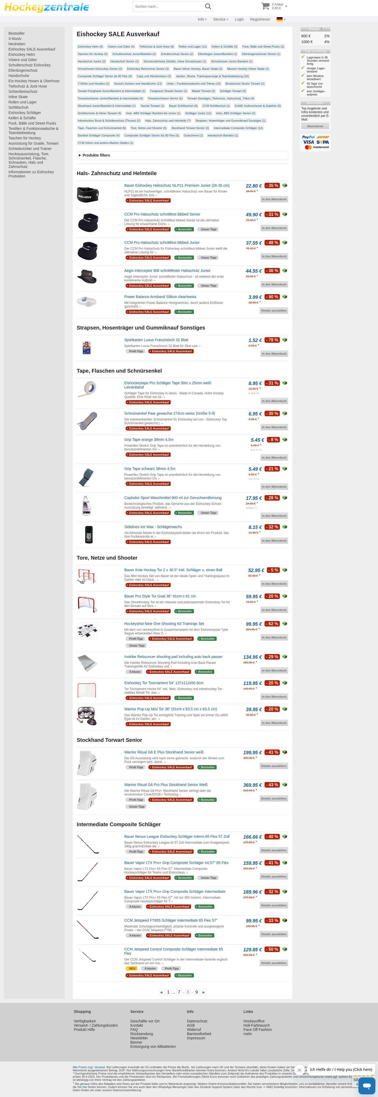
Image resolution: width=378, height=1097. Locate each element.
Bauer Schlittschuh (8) (183, 105)
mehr (248, 1034)
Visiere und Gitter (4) (121, 46)
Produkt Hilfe (84, 1029)
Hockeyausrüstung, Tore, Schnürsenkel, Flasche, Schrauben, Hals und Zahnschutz (28, 160)
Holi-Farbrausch (257, 1025)
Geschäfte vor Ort (145, 1021)
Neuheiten (16, 44)
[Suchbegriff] (168, 6)
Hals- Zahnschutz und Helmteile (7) (168, 120)
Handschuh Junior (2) (92, 61)
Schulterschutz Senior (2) (177, 54)
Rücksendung (141, 1034)
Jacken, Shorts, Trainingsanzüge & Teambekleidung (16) (212, 76)
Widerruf (194, 1029)
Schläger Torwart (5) (233, 91)
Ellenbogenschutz (23, 70)
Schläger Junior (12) (198, 113)
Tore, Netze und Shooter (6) (149, 128)
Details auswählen (273, 310)
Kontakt (136, 1025)
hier (85, 1087)
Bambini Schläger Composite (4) (99, 135)
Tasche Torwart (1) (152, 105)
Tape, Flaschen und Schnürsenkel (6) (102, 128)
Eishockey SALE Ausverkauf (31, 49)
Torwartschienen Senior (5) (165, 98)
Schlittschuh (18, 107)
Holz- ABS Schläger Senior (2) (235, 113)
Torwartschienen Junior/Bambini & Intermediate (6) (110, 98)
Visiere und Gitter (22, 60)
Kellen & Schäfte (22, 118)
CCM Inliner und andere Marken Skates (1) (105, 142)
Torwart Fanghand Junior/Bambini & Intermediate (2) (111, 91)
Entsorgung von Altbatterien (153, 1046)
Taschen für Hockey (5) (93, 54)
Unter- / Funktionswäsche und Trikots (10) (194, 83)
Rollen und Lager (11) (193, 46)
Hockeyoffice (254, 1021)
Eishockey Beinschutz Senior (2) (148, 68)
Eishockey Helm (21, 54)
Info (201, 19)
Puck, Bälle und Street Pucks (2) (263, 46)
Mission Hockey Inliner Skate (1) (248, 68)
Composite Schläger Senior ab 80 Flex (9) (105, 76)
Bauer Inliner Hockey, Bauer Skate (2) (198, 68)
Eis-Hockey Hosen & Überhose (34, 81)
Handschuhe (18, 76)
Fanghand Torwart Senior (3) (168, 91)
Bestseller (16, 33)
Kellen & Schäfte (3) (225, 46)
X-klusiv (14, 38)
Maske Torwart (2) (203, 91)
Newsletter (139, 1038)
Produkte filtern (96, 155)
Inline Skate (18, 97)
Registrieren (260, 19)
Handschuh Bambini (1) (223, 135)
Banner (136, 1042)
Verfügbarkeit (85, 1021)
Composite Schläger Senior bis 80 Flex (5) (151, 135)
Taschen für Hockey (24, 138)
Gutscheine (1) (193, 135)
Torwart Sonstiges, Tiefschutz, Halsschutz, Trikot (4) (220, 98)
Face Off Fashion (258, 1029)
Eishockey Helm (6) (90, 46)
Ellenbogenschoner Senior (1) (261, 54)
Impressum (196, 1038)
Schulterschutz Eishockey (29, 65)
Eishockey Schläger (24, 113)
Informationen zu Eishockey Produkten (31, 174)
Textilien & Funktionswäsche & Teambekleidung (33, 130)
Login (239, 19)
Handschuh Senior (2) (124, 61)
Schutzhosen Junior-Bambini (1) (232, 61)
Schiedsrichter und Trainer (30, 149)
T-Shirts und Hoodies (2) (93, 83)
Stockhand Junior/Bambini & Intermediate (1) (107, 105)
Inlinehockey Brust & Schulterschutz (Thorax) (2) (109, 120)
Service (219, 19)
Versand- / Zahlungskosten (96, 1025)
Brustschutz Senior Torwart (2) (245, 83)
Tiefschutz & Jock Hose (27, 86)
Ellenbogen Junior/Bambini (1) (217, 54)
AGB (191, 1025)
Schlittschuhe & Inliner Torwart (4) (99, 113)
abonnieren (315, 126)
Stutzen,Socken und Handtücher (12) (138, 83)
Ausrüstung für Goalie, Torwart (33, 143)
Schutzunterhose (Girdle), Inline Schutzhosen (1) (174, 61)
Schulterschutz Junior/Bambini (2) (134, 54)
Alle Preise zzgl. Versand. (89, 1067)
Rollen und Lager (22, 102)
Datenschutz (197, 1021)
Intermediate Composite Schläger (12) (238, 128)
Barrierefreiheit (199, 1034)
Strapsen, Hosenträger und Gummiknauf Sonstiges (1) (230, 120)
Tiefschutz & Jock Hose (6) (156, 46)
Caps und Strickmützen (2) (154, 76)
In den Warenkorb (274, 199)
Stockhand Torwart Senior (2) (190, 128)
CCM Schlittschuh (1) (216, 105)
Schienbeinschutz (23, 91)
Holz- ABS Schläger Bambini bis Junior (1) (153, 113)
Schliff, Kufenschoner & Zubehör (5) (258, 105)
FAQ (134, 1029)
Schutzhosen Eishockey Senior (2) (100, 68)
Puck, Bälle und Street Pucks (32, 123)
